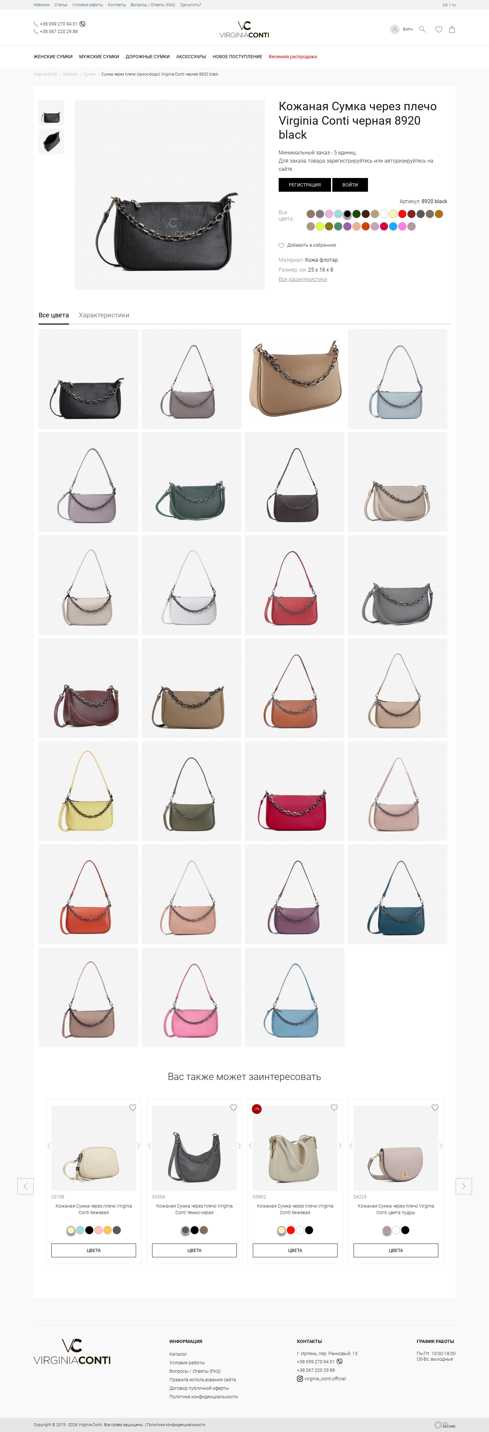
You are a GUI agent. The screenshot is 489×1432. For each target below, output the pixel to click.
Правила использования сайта (202, 1379)
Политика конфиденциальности (203, 1396)
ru (454, 5)
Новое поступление (237, 56)
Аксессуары (191, 56)
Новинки (42, 5)
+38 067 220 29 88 (59, 31)
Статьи (61, 5)
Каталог (178, 1354)
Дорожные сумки (148, 56)
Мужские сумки (99, 56)
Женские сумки (53, 56)
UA (445, 5)
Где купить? (190, 5)
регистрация (305, 184)
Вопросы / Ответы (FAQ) (153, 5)
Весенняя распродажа (293, 56)
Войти (406, 29)
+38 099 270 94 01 (59, 24)
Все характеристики (303, 279)
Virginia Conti (90, 1425)
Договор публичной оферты (199, 1388)
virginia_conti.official (321, 1378)
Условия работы (87, 5)
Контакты (117, 5)
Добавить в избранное (311, 245)
